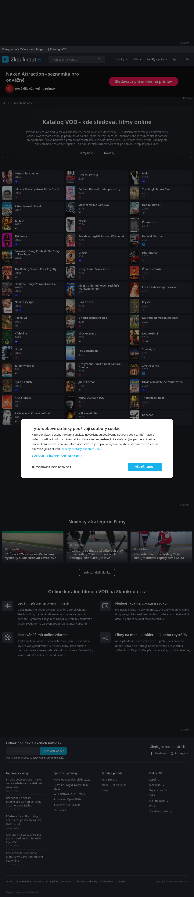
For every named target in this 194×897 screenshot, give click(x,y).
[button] (97, 455)
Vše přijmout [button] (145, 467)
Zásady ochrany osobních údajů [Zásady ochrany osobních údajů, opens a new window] (81, 449)
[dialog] (97, 448)
